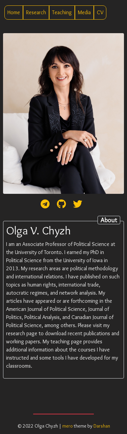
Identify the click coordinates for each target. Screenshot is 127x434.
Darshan (101, 426)
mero (67, 426)
